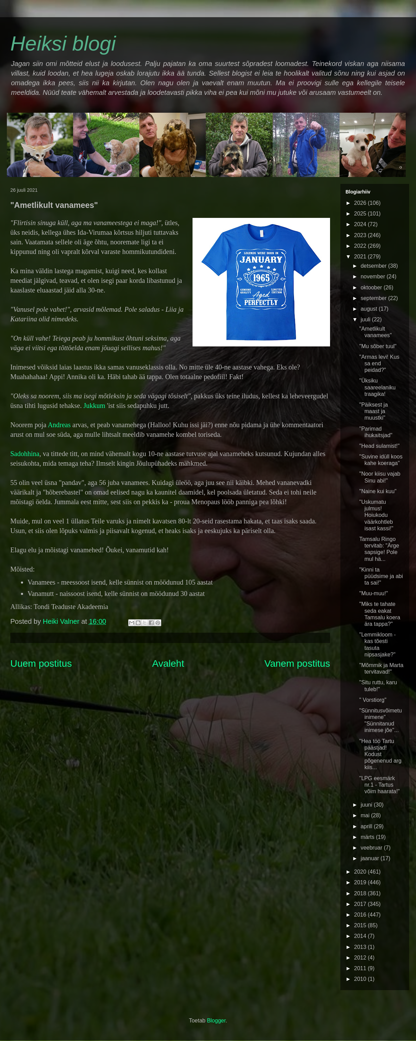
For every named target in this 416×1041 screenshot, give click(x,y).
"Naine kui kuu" (377, 491)
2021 (361, 256)
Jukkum (94, 405)
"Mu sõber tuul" (377, 346)
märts (368, 837)
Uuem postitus (41, 663)
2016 (361, 915)
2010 (361, 979)
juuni (367, 805)
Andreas (59, 425)
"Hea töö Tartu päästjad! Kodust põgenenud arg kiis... (380, 754)
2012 (361, 958)
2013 (361, 947)
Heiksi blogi (63, 43)
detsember (374, 266)
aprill (367, 826)
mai (366, 815)
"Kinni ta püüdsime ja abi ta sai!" (381, 576)
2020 (361, 872)
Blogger (216, 1020)
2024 (361, 224)
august (370, 309)
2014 (361, 936)
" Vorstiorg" (372, 700)
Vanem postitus (297, 663)
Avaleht (168, 663)
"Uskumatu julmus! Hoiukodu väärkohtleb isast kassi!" (376, 515)
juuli (366, 319)
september (374, 298)
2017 (361, 904)
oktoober (372, 287)
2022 (361, 246)
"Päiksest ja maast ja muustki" (373, 411)
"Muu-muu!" (373, 593)
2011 (361, 968)
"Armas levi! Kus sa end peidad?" (379, 363)
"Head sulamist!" (379, 446)
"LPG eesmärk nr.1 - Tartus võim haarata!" (379, 784)
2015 (361, 925)
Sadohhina (24, 453)
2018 (361, 893)
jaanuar (371, 858)
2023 (361, 235)
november (374, 276)
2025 (361, 214)
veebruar (372, 848)
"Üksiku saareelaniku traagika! (377, 387)
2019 (361, 882)
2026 (361, 203)
